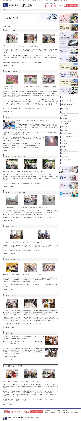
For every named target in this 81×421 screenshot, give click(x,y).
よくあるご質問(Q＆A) (66, 136)
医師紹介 (63, 146)
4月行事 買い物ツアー (12, 259)
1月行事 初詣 (9, 333)
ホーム (63, 97)
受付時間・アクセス (66, 150)
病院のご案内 (64, 108)
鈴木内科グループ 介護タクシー (68, 105)
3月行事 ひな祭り (10, 295)
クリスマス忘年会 (10, 30)
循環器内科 (64, 130)
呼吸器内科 (64, 127)
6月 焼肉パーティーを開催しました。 (16, 192)
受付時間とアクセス (72, 5)
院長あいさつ (64, 143)
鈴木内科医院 (36, 417)
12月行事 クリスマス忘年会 (13, 366)
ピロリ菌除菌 (64, 123)
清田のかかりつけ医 (66, 100)
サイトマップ (64, 163)
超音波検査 (64, 115)
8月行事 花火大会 (10, 117)
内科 (62, 112)
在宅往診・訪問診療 (66, 133)
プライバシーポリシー (66, 159)
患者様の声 (64, 140)
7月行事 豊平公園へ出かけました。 (16, 156)
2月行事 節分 (9, 226)
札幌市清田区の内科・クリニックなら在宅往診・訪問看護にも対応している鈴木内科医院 (20, 0)
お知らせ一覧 (64, 156)
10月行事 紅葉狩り (11, 71)
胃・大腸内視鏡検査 (66, 121)
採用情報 (63, 153)
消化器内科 (64, 118)
